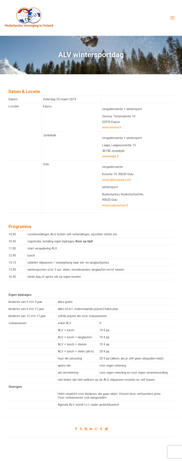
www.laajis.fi (110, 156)
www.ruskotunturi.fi (115, 205)
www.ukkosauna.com (116, 180)
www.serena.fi (111, 127)
